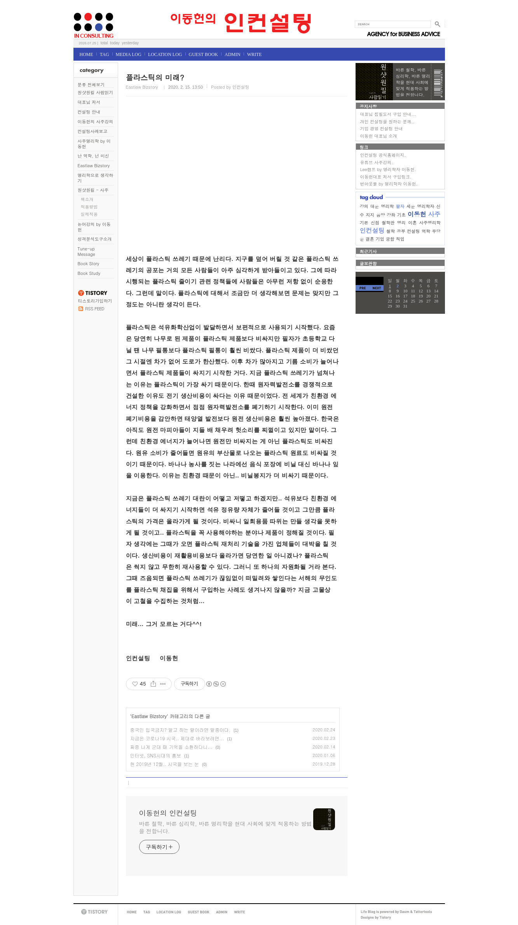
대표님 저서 (89, 102)
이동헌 (417, 214)
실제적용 (89, 214)
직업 (400, 239)
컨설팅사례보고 (93, 131)
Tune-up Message (87, 251)
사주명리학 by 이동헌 (94, 143)
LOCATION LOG (165, 54)
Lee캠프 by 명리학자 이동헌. (388, 169)
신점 (375, 223)
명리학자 (425, 206)
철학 (390, 231)
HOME (86, 54)
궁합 (390, 239)
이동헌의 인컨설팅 (82, 10)
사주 (434, 214)
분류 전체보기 (91, 84)
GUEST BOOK (203, 54)
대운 (374, 206)
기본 (364, 223)
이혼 (412, 223)
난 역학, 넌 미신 (93, 156)
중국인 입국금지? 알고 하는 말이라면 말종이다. (180, 729)
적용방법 (89, 207)
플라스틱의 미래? (155, 77)
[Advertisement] (233, 179)
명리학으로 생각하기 (95, 178)
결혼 (370, 239)
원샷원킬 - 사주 (93, 190)
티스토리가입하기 (95, 301)
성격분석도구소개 (95, 239)
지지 (370, 215)
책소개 (87, 199)
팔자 (400, 206)
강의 (364, 206)
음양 (380, 215)
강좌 (391, 215)
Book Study (89, 273)
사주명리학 (430, 223)
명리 (401, 223)
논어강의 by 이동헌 (94, 227)
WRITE (254, 54)
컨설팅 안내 (89, 112)
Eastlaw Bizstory (94, 165)
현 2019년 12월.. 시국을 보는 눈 (164, 764)
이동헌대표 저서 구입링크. (386, 177)
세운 (410, 206)
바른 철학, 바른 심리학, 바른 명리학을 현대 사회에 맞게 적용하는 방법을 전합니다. (225, 827)
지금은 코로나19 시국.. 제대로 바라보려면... (177, 738)
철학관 (388, 223)
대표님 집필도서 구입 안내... (388, 114)
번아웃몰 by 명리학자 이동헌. (389, 184)
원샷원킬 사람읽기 (95, 92)
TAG (104, 54)
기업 (380, 239)
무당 (436, 231)
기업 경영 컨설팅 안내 (381, 128)
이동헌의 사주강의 (95, 121)
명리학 (387, 206)
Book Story (88, 263)
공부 (401, 231)
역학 (426, 231)
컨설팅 (413, 231)
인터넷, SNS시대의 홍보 (155, 755)
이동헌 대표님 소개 (378, 136)
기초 (401, 215)
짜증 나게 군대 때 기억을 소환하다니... (171, 746)
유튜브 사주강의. (376, 162)
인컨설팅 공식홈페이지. (383, 155)
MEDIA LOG (128, 54)
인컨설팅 (372, 230)
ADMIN (233, 54)
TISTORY (95, 912)
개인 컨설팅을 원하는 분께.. (387, 121)
